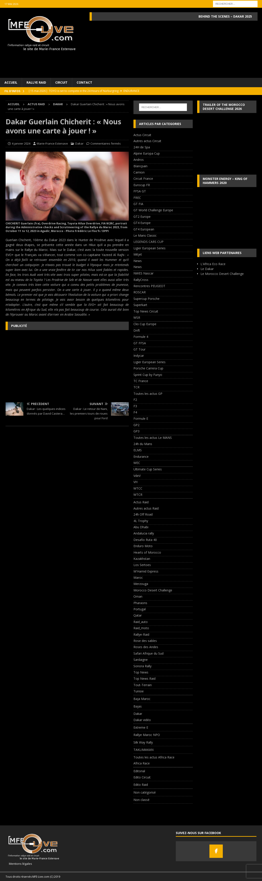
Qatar (137, 615)
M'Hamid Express (145, 571)
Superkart (140, 305)
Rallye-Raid (141, 634)
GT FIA (138, 204)
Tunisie (138, 691)
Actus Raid (36, 104)
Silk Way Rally (143, 742)
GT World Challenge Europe (153, 210)
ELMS (137, 450)
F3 (135, 406)
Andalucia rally (143, 533)
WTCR (137, 494)
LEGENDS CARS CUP (148, 242)
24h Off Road (143, 514)
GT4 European (143, 229)
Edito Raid (140, 784)
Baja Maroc (141, 699)
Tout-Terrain (142, 685)
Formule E (140, 418)
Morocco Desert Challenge (152, 590)
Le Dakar (207, 269)
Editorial (139, 771)
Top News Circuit (145, 311)
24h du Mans (142, 444)
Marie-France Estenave (52, 143)
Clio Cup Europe (144, 324)
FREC (137, 198)
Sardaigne (140, 659)
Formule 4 (140, 337)
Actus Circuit (142, 135)
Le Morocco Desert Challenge (222, 274)
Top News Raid (144, 678)
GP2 (136, 425)
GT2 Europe (142, 216)
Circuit (61, 82)
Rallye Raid (36, 82)
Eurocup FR (141, 185)
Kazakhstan (141, 558)
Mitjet (137, 254)
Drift (136, 330)
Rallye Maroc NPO (146, 735)
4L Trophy (140, 521)
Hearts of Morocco (147, 552)
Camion (139, 172)
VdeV (137, 476)
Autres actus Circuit (147, 141)
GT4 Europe (142, 223)
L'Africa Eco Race (213, 264)
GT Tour (139, 349)
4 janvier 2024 (21, 143)
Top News (140, 672)
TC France (140, 381)
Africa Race (141, 763)
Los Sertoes (142, 565)
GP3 (136, 431)
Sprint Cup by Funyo (147, 375)
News (137, 261)
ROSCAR (139, 292)
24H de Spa (141, 147)
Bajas (137, 706)
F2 (135, 399)
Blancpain (140, 166)
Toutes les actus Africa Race (153, 757)
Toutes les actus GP (147, 393)
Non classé (141, 800)
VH (135, 482)
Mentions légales (19, 864)
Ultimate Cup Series (147, 469)
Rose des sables (145, 641)
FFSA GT (139, 191)
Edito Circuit (142, 777)
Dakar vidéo (142, 720)
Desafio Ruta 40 (145, 540)
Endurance (141, 456)
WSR (136, 317)
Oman (137, 596)
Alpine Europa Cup (146, 153)
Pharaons (140, 603)
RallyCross (140, 280)
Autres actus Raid (146, 508)
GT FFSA (139, 343)
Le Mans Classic (145, 235)
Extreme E (140, 727)
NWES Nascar (143, 273)
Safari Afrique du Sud (148, 653)
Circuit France (143, 178)
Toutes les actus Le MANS (152, 437)
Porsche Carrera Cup (148, 368)
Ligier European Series (149, 248)
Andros (138, 159)
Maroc (138, 577)
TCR (136, 387)
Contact (84, 82)
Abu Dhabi (140, 527)
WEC (136, 463)
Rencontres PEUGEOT (149, 286)
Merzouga (140, 584)
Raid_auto (140, 622)
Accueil (10, 82)
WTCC (137, 488)
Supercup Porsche (146, 298)
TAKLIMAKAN (143, 750)
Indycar (138, 355)
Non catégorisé (144, 792)
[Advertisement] (67, 366)
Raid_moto (141, 628)
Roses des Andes (145, 647)
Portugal (139, 609)
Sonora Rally (142, 666)
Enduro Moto (143, 546)
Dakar (79, 143)
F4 (135, 412)
